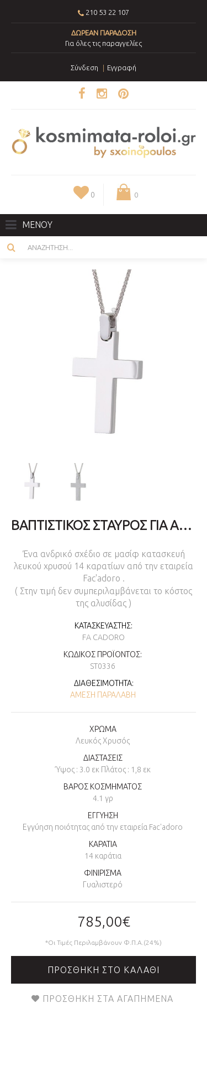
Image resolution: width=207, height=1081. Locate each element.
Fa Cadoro (103, 637)
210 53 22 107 (107, 12)
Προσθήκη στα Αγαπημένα (108, 999)
